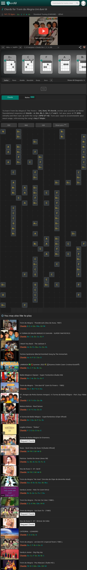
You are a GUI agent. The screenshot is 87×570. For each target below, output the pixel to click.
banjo (38, 80)
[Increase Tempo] (20, 47)
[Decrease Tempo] (3, 47)
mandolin (30, 80)
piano (14, 80)
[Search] (77, 3)
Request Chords (27, 441)
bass (46, 80)
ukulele (22, 80)
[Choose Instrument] (51, 80)
